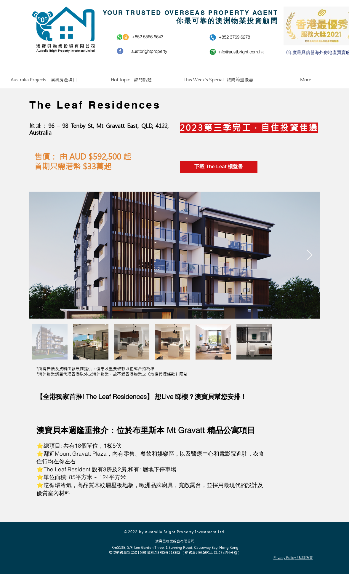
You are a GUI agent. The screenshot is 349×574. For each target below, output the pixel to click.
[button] (43, 79)
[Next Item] (309, 255)
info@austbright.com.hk (241, 52)
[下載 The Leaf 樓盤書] (218, 167)
